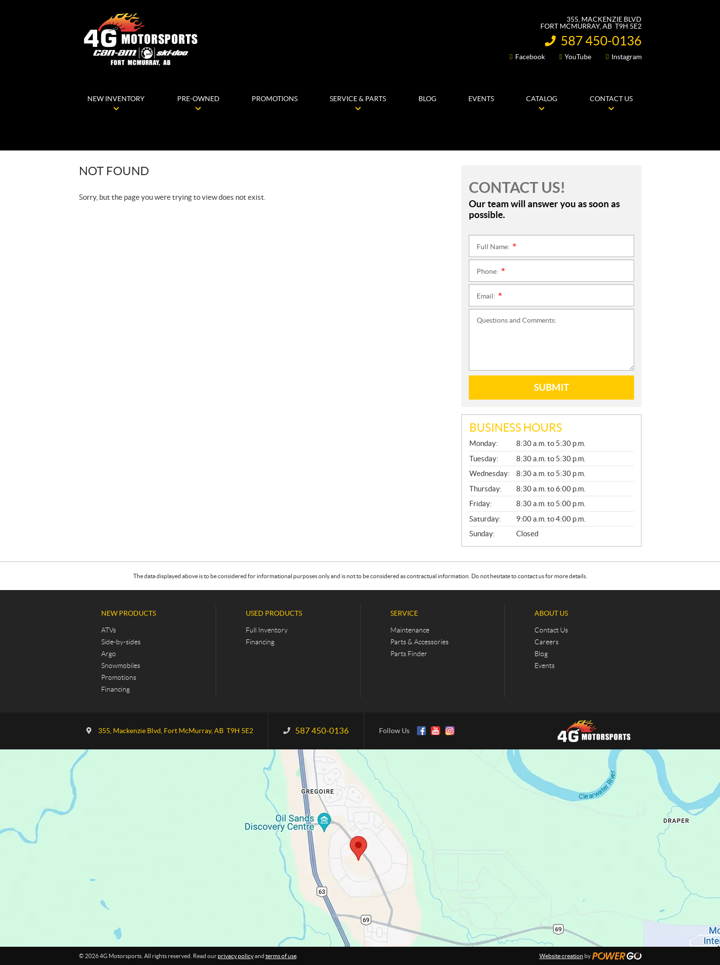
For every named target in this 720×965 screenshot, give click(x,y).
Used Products (274, 613)
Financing (115, 689)
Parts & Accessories (419, 642)
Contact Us (551, 630)
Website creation (561, 956)
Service (404, 613)
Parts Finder (408, 654)
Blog (541, 654)
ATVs (108, 630)
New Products (128, 613)
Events (544, 665)
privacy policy (236, 956)
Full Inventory (267, 630)
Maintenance (409, 630)
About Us (551, 613)
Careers (546, 642)
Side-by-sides (121, 642)
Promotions (118, 677)
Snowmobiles (120, 665)
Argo (108, 654)
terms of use (281, 956)
